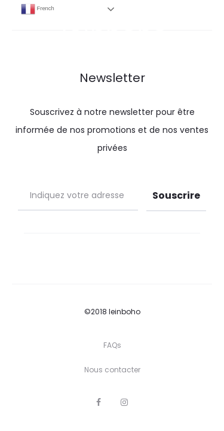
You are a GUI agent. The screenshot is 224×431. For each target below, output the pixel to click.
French (37, 9)
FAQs (112, 345)
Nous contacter (112, 370)
